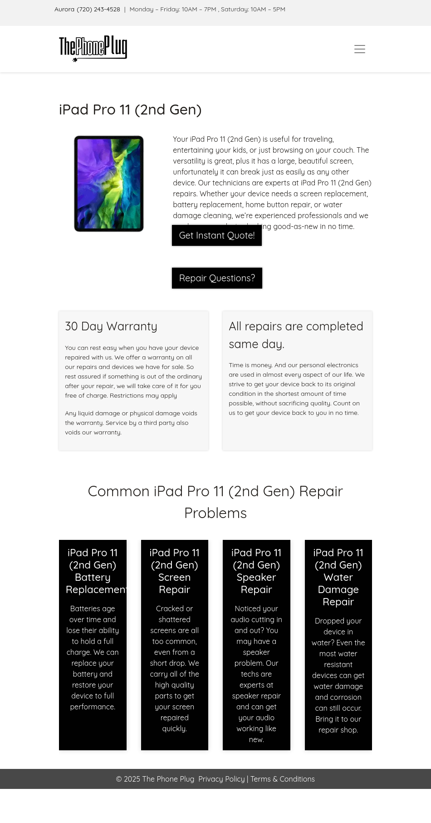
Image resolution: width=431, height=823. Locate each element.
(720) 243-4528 (98, 9)
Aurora (64, 9)
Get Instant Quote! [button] (217, 235)
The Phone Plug (168, 778)
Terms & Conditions (281, 778)
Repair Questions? (217, 278)
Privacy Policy (221, 778)
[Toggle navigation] (360, 49)
